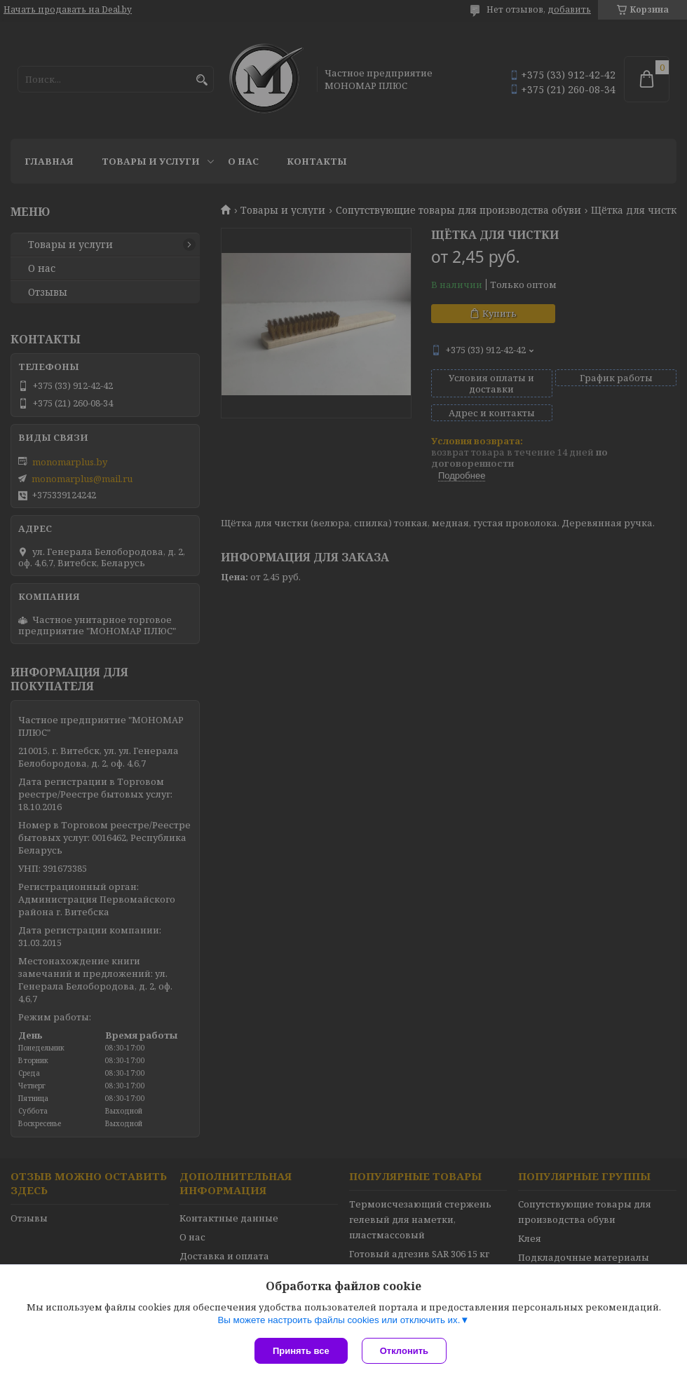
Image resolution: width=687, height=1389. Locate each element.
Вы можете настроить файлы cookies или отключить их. (338, 1320)
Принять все (301, 1351)
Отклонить (404, 1351)
